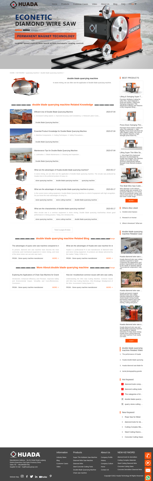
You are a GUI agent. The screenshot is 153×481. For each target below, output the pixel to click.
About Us (105, 452)
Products (77, 452)
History (103, 460)
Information (62, 452)
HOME (12, 73)
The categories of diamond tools (132, 394)
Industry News (61, 457)
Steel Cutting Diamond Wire (132, 432)
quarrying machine (32, 73)
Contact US (105, 470)
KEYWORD (20, 73)
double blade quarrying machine (52, 73)
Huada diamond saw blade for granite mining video (131, 366)
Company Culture (107, 463)
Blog (58, 460)
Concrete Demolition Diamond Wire (130, 471)
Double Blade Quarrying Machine (47, 122)
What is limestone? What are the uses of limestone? (131, 224)
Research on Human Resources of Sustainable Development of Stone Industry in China (131, 218)
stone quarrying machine (44, 180)
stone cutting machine (63, 200)
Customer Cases (62, 463)
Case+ (131, 341)
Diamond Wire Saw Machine (83, 460)
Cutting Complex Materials (132, 427)
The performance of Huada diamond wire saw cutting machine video (130, 355)
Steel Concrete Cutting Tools (83, 467)
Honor (103, 467)
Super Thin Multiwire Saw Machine (85, 457)
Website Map (14, 477)
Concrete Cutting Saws (132, 437)
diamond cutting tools (131, 389)
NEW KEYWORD (126, 452)
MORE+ (131, 201)
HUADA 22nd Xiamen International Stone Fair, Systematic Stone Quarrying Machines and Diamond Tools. (130, 213)
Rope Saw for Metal (131, 417)
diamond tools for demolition (132, 422)
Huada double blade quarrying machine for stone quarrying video (131, 361)
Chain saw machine (80, 473)
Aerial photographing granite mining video (131, 372)
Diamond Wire (78, 463)
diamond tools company (132, 384)
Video (59, 467)
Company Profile (107, 457)
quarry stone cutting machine (132, 404)
